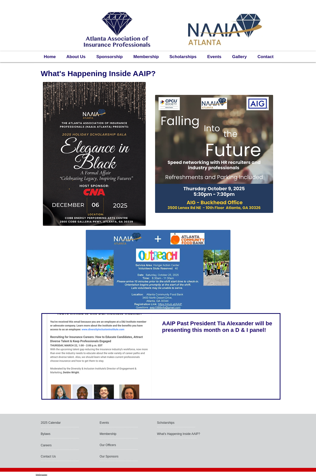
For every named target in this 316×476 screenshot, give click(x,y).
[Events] (114, 423)
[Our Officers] (119, 445)
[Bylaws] (59, 434)
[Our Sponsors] (113, 456)
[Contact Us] (53, 456)
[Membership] (113, 434)
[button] (59, 423)
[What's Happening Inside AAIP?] (179, 434)
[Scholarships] (171, 423)
